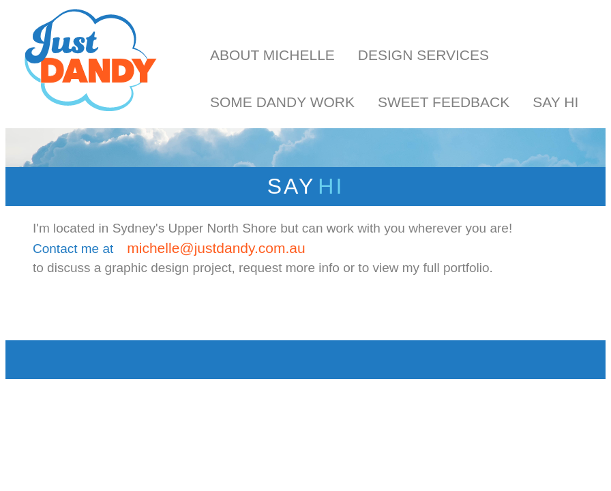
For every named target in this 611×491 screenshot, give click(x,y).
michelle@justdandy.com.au (216, 248)
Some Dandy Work (282, 102)
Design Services (423, 55)
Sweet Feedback (443, 102)
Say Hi (555, 102)
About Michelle (272, 55)
